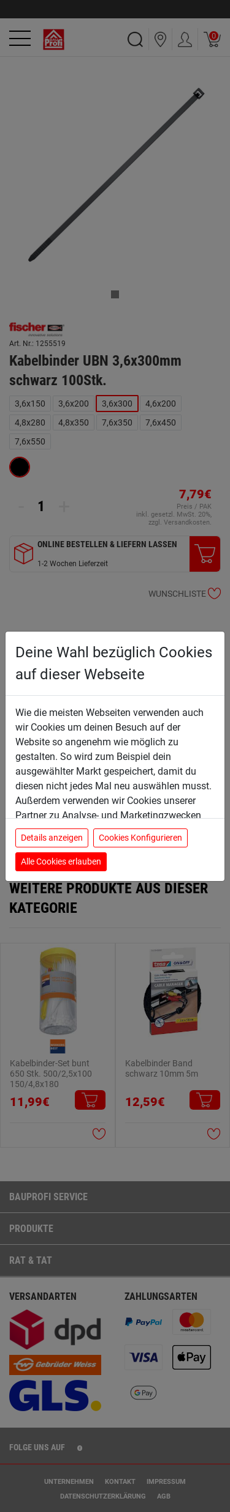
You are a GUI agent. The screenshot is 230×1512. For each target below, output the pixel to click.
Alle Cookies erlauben (61, 861)
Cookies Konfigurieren (140, 838)
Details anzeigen (52, 838)
